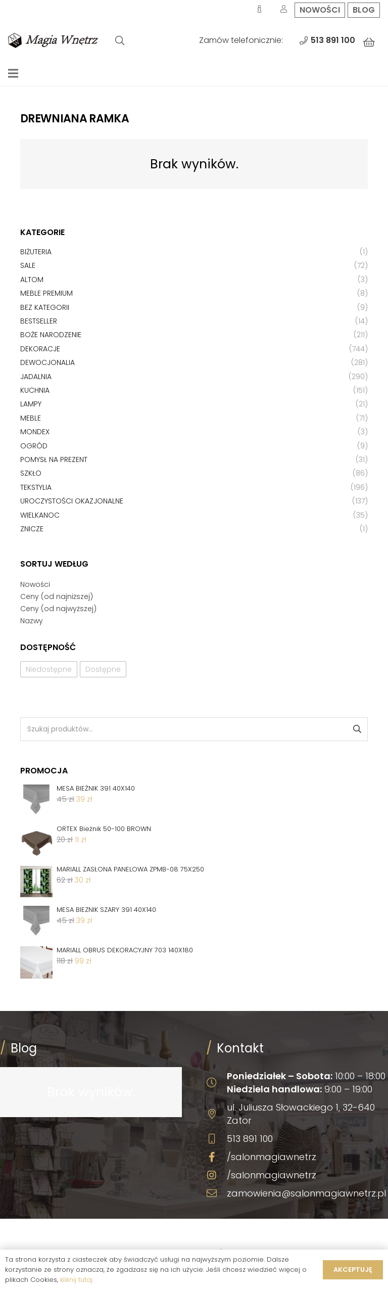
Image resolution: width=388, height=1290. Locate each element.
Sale (27, 265)
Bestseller (38, 321)
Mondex (35, 432)
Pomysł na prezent (53, 459)
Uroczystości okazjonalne (71, 501)
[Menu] (13, 73)
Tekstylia (36, 487)
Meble (30, 418)
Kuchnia (35, 390)
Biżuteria (36, 252)
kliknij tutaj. (76, 1279)
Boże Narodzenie (50, 335)
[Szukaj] (120, 40)
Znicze (31, 529)
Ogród (33, 446)
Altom (31, 279)
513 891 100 (250, 1138)
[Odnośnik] (53, 40)
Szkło (30, 473)
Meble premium (46, 293)
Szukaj (356, 729)
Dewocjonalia (47, 362)
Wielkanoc (40, 515)
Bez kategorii (44, 307)
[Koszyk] (369, 42)
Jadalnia (36, 377)
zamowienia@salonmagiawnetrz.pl (306, 1193)
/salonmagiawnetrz (271, 1156)
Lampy (30, 404)
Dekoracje (40, 349)
